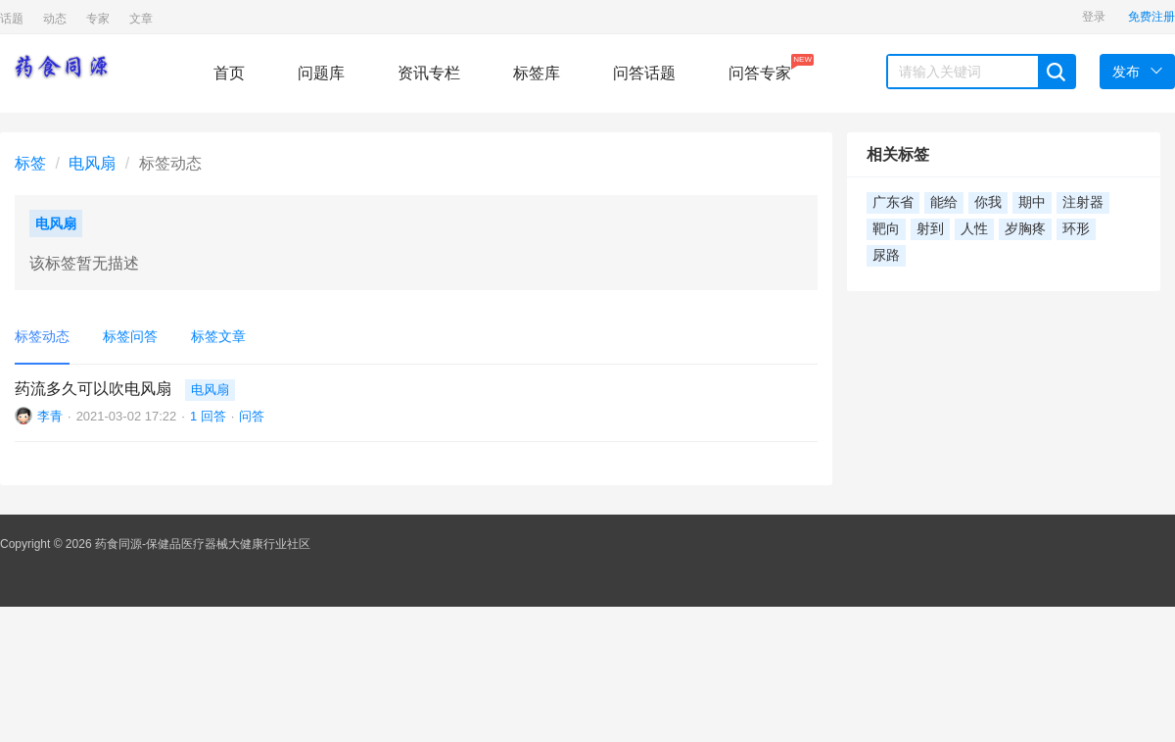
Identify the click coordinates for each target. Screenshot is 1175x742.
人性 (974, 229)
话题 (12, 18)
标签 (30, 163)
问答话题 (644, 73)
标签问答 (130, 336)
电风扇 (92, 163)
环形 (1076, 229)
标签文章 (218, 336)
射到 (930, 229)
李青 (50, 416)
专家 (98, 18)
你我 (988, 202)
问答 (251, 416)
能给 (944, 202)
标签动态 (42, 336)
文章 (141, 18)
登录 (1093, 17)
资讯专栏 (429, 73)
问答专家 (759, 67)
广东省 (893, 202)
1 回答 (208, 416)
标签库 (536, 73)
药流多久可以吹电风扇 (93, 388)
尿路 (886, 255)
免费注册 (1151, 17)
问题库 (321, 73)
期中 (1032, 202)
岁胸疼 (1025, 229)
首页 (229, 73)
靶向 (886, 229)
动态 (55, 18)
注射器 (1083, 202)
